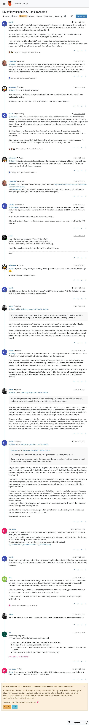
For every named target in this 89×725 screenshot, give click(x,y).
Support (22, 16)
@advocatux (19, 204)
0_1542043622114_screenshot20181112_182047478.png (30, 544)
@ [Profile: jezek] (11, 269)
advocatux (12, 87)
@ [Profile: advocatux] (16, 189)
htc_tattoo (12, 529)
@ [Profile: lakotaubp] (13, 117)
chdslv (11, 22)
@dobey (17, 350)
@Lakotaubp (19, 114)
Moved (14, 16)
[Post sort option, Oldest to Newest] (72, 16)
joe (10, 632)
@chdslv (20, 61)
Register (7, 707)
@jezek (20, 265)
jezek (10, 236)
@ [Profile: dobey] (12, 354)
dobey (11, 306)
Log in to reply (81, 16)
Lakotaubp (12, 61)
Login (14, 707)
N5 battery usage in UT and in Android (34, 309)
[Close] (84, 686)
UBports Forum (21, 4)
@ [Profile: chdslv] (12, 64)
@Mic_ (20, 669)
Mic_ (10, 577)
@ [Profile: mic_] (11, 672)
